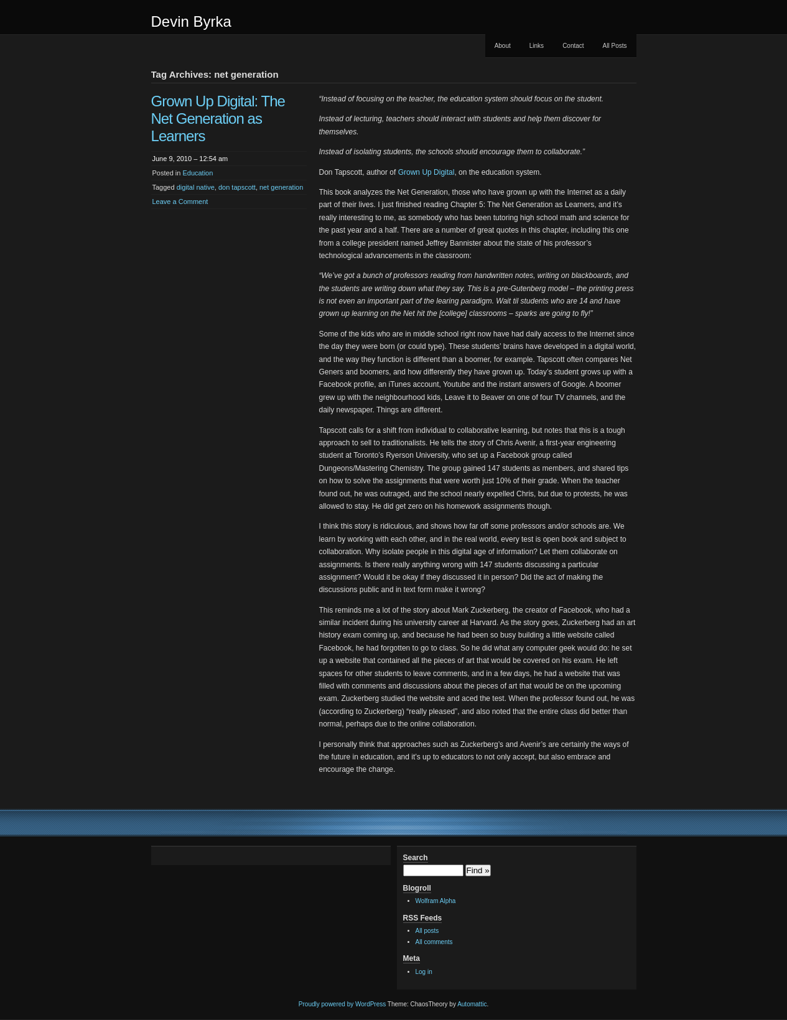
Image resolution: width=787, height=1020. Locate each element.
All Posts (615, 45)
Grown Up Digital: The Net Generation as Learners (218, 118)
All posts (427, 930)
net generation (281, 187)
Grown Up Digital (426, 172)
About (503, 45)
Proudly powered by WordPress (342, 1004)
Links (536, 45)
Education (197, 173)
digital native (196, 187)
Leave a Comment (180, 201)
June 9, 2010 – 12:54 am (190, 158)
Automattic (472, 1004)
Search (415, 857)
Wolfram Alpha (436, 900)
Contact (573, 45)
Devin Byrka (191, 21)
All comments (434, 942)
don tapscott (237, 187)
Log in (424, 971)
